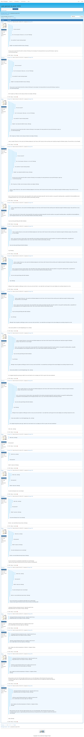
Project (11, 1)
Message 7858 (9, 528)
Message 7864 (9, 653)
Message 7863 (9, 630)
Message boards (4, 13)
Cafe (9, 13)
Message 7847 (9, 226)
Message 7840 (9, 57)
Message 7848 (30, 291)
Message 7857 (9, 496)
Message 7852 (9, 434)
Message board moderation (5, 14)
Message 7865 (9, 685)
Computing (16, 1)
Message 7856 (9, 470)
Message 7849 (9, 291)
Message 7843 (30, 146)
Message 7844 (9, 146)
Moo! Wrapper (4, 1)
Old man (3, 57)
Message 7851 (9, 380)
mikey (2, 22)
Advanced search (3, 10)
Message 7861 (9, 613)
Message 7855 (9, 450)
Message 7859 (9, 567)
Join (78, 1)
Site (29, 1)
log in (13, 16)
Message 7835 (30, 57)
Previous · (3, 17)
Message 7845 (9, 202)
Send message (4, 29)
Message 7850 (30, 380)
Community (23, 1)
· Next (15, 17)
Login (82, 1)
